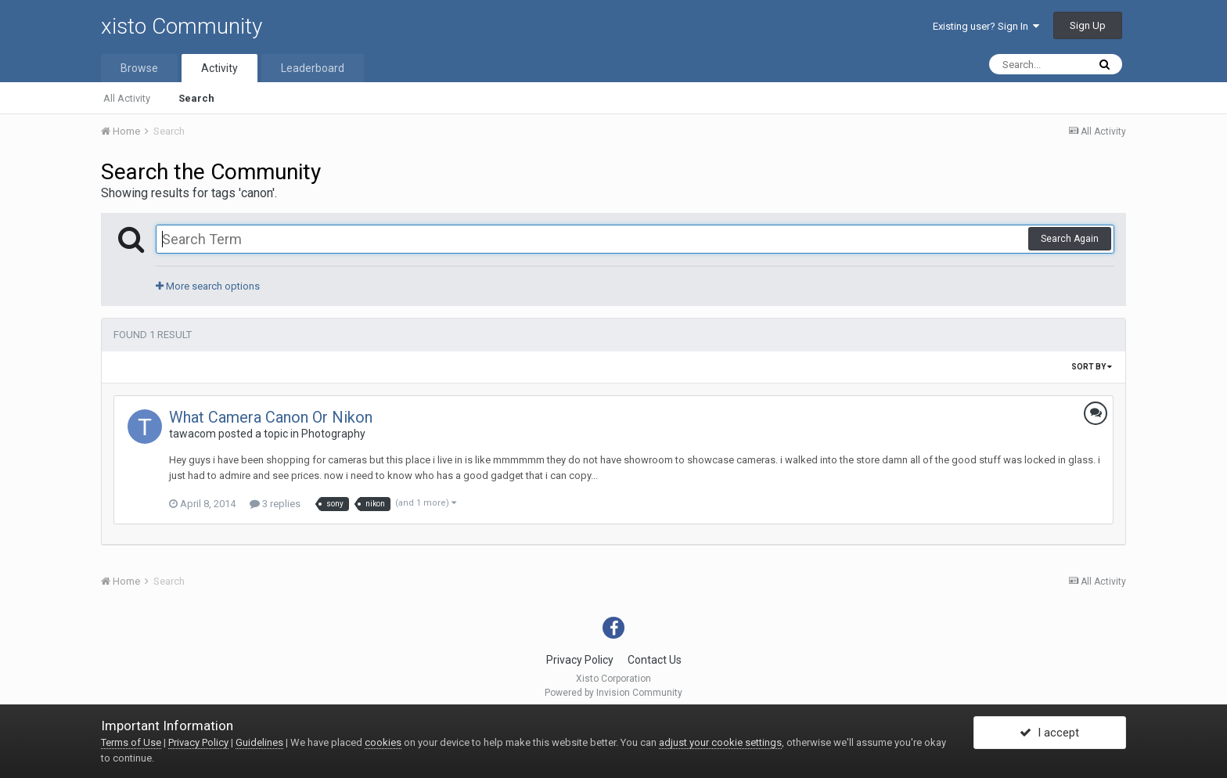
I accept (1049, 733)
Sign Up (1088, 25)
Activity (219, 68)
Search (196, 98)
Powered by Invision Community (613, 692)
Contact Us (655, 660)
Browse (139, 68)
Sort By (1091, 366)
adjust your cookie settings (720, 742)
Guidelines (259, 742)
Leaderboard (312, 68)
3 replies (275, 504)
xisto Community (181, 26)
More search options (208, 286)
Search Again (1070, 238)
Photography (333, 433)
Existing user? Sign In (986, 26)
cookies (383, 742)
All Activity (126, 98)
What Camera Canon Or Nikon (270, 417)
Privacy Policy (580, 660)
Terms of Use (131, 742)
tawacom (192, 433)
